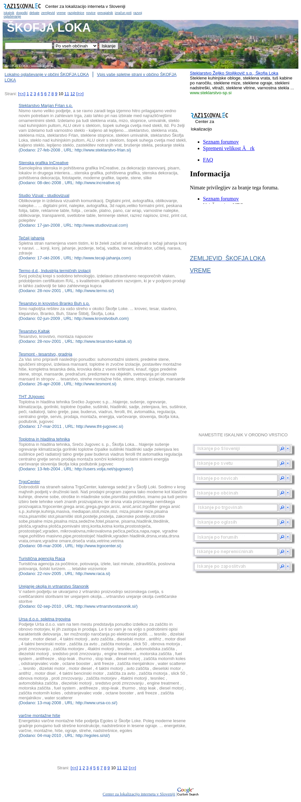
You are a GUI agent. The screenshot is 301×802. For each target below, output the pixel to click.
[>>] (79, 93)
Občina (150, 10)
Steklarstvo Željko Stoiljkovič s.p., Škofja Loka (234, 73)
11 (66, 93)
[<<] (21, 93)
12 (72, 93)
